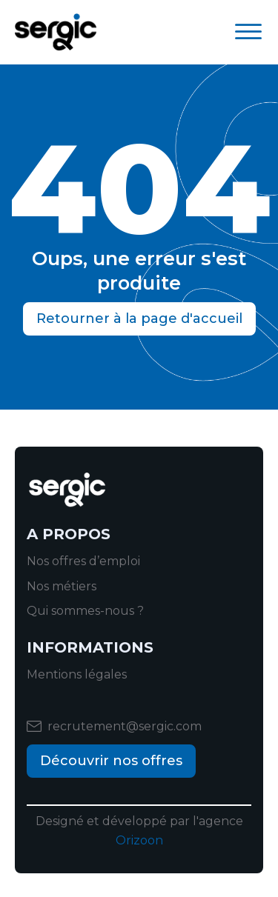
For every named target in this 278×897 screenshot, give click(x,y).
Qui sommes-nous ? (85, 611)
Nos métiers (61, 586)
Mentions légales (77, 674)
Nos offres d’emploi (83, 561)
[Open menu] (248, 32)
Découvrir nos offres (111, 761)
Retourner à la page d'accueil (139, 318)
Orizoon (139, 840)
